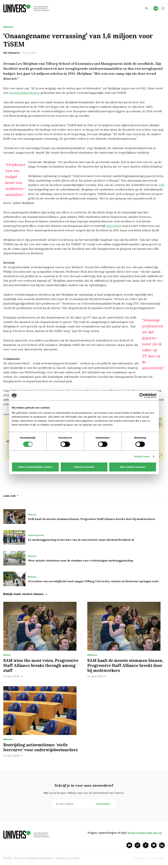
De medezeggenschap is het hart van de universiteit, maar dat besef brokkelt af (81, 539)
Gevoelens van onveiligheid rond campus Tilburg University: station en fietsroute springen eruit (93, 581)
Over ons (19, 858)
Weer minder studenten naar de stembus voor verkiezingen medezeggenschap (80, 560)
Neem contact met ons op (145, 832)
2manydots (158, 858)
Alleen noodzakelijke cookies (35, 466)
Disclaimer (32, 858)
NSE (162, 185)
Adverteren (47, 858)
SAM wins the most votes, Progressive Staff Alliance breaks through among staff (40, 665)
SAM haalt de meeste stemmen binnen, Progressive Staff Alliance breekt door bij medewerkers (91, 519)
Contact (74, 858)
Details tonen (142, 456)
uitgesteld (113, 226)
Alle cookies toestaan (132, 466)
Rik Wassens (11, 52)
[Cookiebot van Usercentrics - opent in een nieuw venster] (141, 395)
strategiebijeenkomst (24, 93)
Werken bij (62, 858)
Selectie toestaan (84, 466)
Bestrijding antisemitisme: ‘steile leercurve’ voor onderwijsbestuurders (40, 747)
